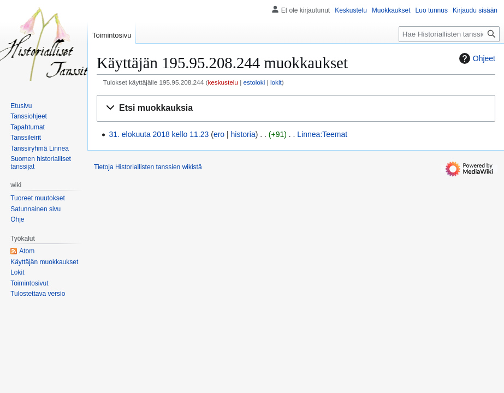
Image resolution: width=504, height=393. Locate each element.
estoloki (254, 82)
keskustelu (222, 82)
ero (219, 134)
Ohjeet (475, 58)
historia (243, 134)
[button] (296, 108)
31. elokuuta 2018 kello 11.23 (159, 134)
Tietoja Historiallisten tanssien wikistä (148, 167)
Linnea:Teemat (322, 134)
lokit (276, 82)
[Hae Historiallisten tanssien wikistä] (449, 34)
